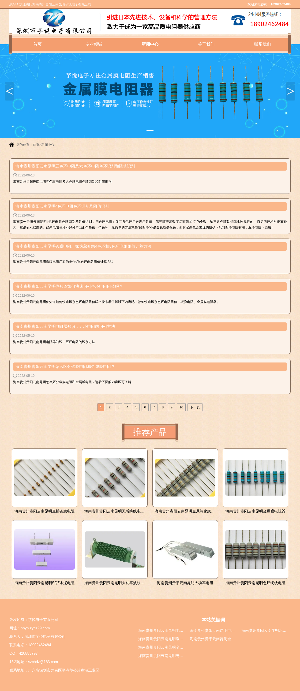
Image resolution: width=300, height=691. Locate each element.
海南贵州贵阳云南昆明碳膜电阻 (164, 639)
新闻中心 (150, 44)
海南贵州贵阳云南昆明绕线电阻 (164, 656)
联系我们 (262, 44)
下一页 (195, 407)
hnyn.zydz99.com (35, 628)
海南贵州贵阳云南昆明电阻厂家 (164, 630)
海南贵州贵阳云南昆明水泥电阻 (267, 630)
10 (181, 407)
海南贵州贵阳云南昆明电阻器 (214, 630)
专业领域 (93, 44)
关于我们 (206, 44)
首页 (37, 44)
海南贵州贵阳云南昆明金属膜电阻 (166, 647)
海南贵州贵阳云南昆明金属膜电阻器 (220, 639)
